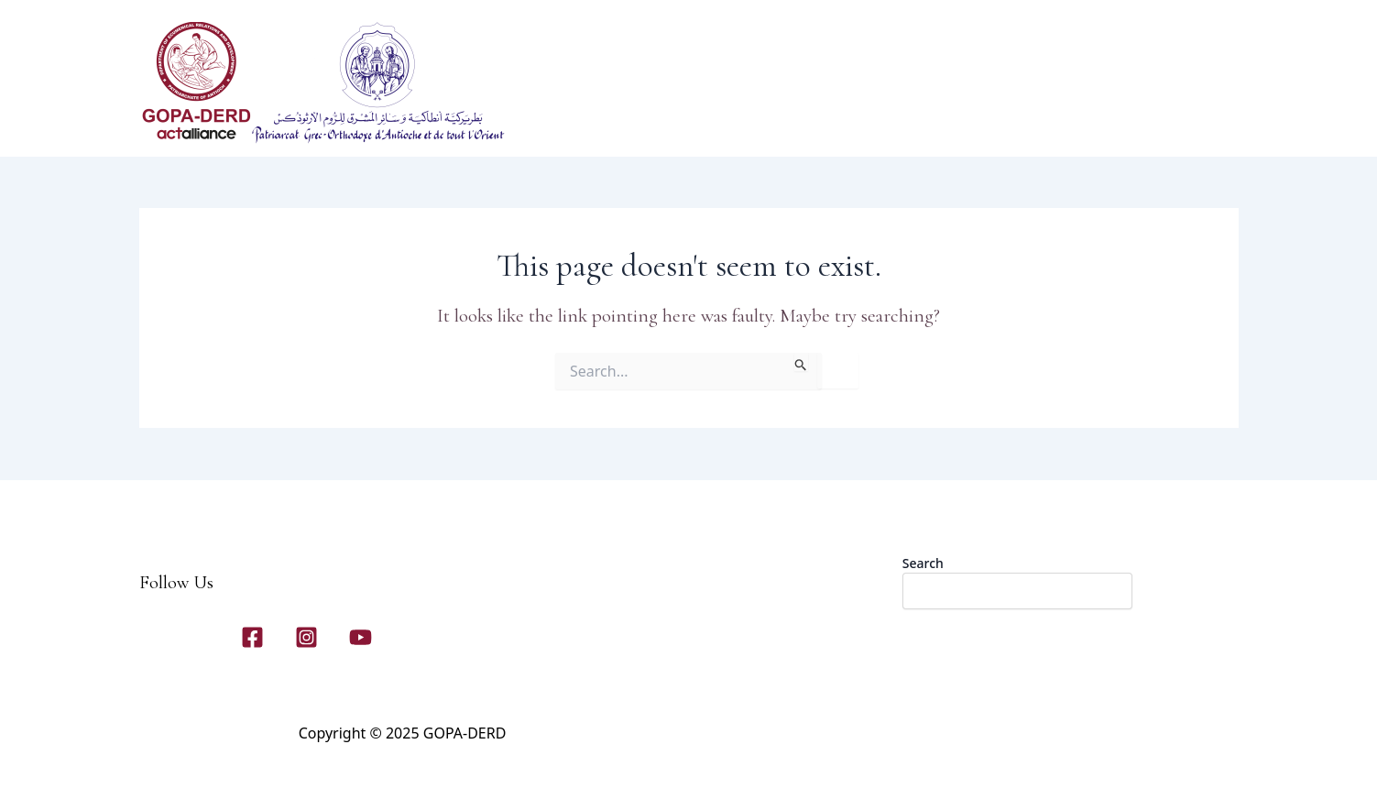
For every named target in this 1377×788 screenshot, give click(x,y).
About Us (737, 120)
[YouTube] (360, 637)
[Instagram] (306, 637)
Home (657, 119)
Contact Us (1019, 120)
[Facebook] (252, 637)
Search (923, 563)
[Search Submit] (801, 362)
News (1110, 120)
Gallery (931, 119)
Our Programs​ (841, 119)
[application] (765, 120)
